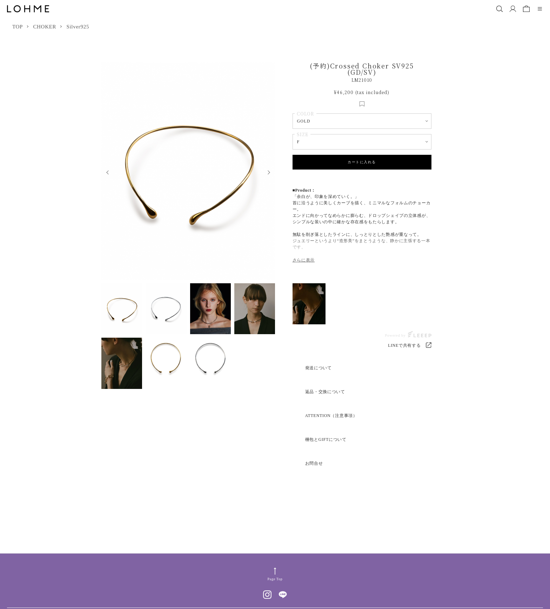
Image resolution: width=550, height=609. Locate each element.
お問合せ (314, 463)
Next (270, 171)
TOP (17, 26)
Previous (105, 171)
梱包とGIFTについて (326, 439)
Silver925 (77, 26)
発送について (318, 367)
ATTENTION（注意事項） (331, 415)
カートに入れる (362, 162)
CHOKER (44, 26)
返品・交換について (325, 391)
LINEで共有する (404, 345)
